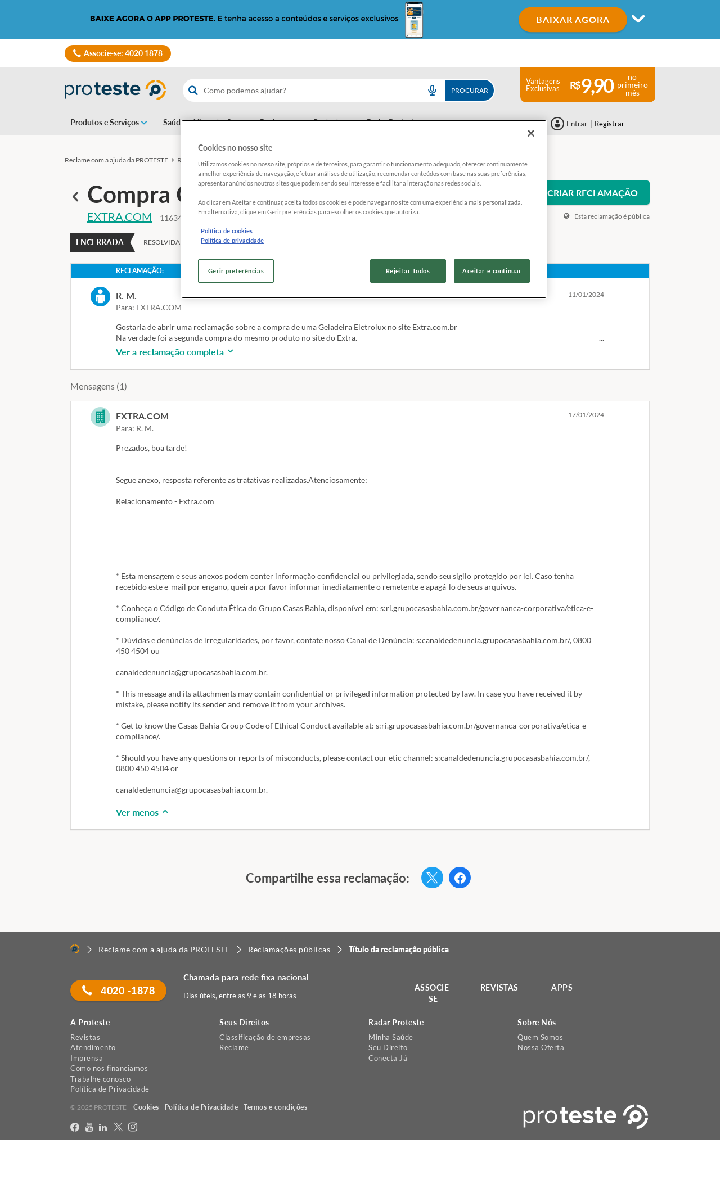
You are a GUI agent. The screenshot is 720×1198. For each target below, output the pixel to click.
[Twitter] (118, 1127)
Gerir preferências (236, 270)
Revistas (85, 1037)
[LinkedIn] (103, 1127)
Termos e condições (275, 1107)
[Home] (74, 948)
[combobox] (339, 90)
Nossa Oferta (541, 1047)
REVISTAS (499, 987)
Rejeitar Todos (408, 270)
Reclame (234, 1047)
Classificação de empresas (265, 1037)
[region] (364, 209)
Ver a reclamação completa (175, 351)
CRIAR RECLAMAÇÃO (592, 192)
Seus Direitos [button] (244, 1022)
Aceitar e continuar (491, 270)
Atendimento (93, 1047)
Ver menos (143, 812)
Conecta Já (387, 1058)
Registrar (609, 123)
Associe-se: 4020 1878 (123, 53)
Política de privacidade (232, 240)
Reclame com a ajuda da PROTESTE (116, 160)
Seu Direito (388, 1047)
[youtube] (89, 1127)
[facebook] (75, 1127)
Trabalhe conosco (100, 1078)
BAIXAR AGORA (573, 19)
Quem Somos (540, 1037)
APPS (562, 987)
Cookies (146, 1107)
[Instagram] (133, 1127)
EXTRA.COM (119, 216)
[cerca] (298, 90)
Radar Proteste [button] (396, 1022)
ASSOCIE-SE (433, 993)
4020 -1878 (118, 990)
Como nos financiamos (109, 1068)
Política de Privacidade (110, 1088)
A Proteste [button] (90, 1022)
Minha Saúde (390, 1037)
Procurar (469, 90)
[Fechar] (531, 133)
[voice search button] (432, 90)
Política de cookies (227, 230)
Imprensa (86, 1058)
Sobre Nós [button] (537, 1022)
